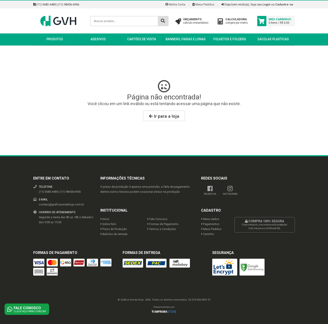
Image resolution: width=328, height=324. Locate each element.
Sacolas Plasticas (273, 39)
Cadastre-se (284, 4)
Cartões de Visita (141, 39)
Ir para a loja (164, 116)
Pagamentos (210, 224)
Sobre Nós (108, 224)
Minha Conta (175, 4)
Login (266, 4)
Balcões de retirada (113, 234)
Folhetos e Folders (229, 39)
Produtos (54, 39)
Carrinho (207, 234)
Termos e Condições (161, 229)
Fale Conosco (157, 219)
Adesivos (98, 39)
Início (104, 219)
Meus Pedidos (203, 4)
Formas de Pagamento (163, 224)
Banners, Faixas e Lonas (186, 39)
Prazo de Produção (113, 229)
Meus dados (210, 219)
